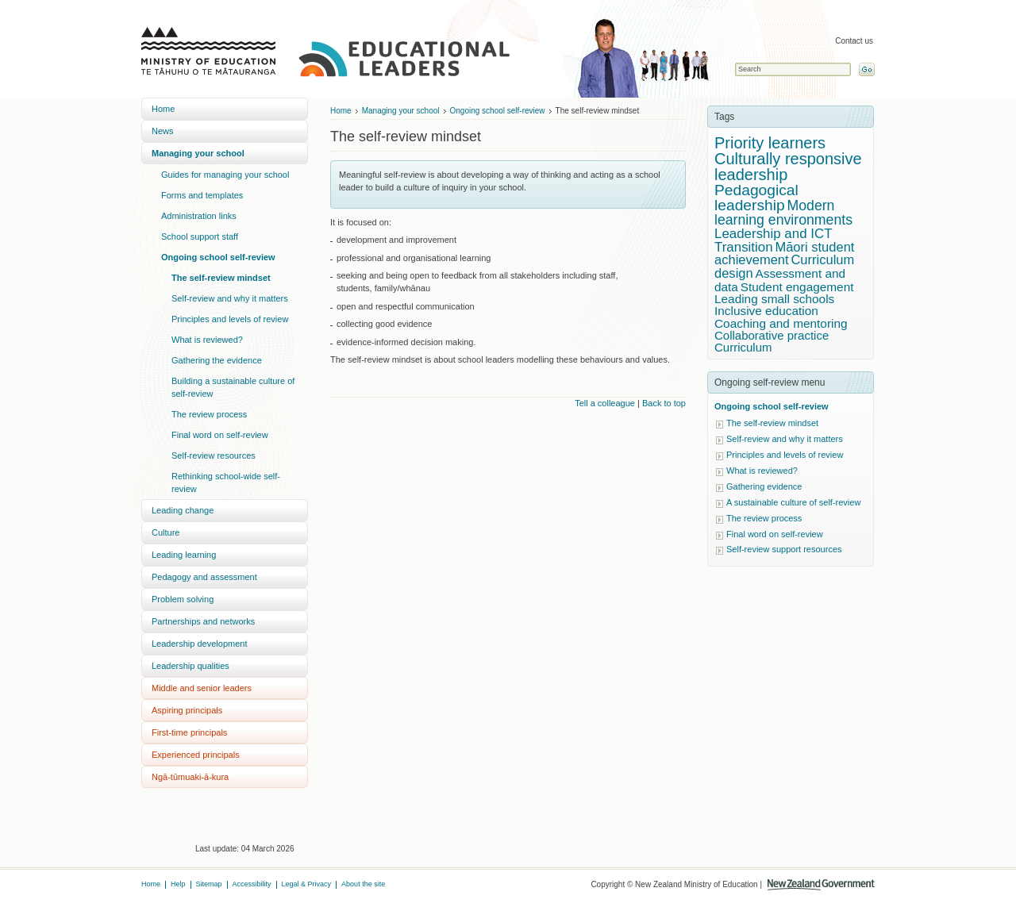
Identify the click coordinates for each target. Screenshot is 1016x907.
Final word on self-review (219, 435)
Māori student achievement (784, 254)
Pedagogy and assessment (204, 577)
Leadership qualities (190, 666)
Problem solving (183, 599)
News (163, 131)
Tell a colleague (605, 403)
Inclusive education (766, 310)
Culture (165, 532)
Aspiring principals (187, 710)
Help (178, 884)
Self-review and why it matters (229, 298)
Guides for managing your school (225, 174)
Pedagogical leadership (756, 197)
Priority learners (770, 143)
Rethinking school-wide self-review (225, 482)
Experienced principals (196, 754)
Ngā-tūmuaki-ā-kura (190, 777)
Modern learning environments (783, 213)
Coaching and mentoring (781, 323)
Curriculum (743, 347)
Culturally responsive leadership (788, 166)
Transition (743, 247)
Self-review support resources (784, 549)
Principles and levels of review (229, 319)
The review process (209, 414)
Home (163, 108)
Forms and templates (202, 195)
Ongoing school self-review (218, 257)
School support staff (199, 236)
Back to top (664, 403)
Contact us (854, 41)
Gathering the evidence (216, 360)
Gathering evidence (764, 486)
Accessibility (252, 884)
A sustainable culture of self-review (793, 502)
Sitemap (209, 884)
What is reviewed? (207, 339)
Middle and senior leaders (202, 688)
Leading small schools (774, 299)
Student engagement (797, 287)
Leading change (183, 510)
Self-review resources (213, 455)
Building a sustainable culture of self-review (232, 387)
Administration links (199, 216)
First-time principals (189, 732)
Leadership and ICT (773, 233)
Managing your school (198, 153)
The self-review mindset (221, 277)
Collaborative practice (771, 335)
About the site (363, 884)
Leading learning (184, 554)
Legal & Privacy (307, 884)
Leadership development (199, 643)
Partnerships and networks (203, 621)
